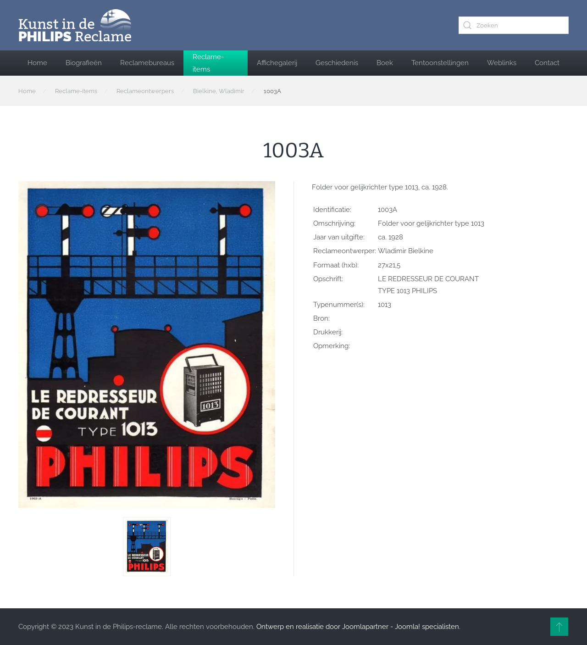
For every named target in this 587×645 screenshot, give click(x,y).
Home (37, 63)
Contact (547, 63)
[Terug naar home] (74, 25)
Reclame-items (208, 63)
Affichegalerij (277, 63)
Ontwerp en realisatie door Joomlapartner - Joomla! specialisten (357, 627)
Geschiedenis (337, 63)
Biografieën (84, 63)
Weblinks (501, 63)
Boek (385, 63)
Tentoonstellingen (440, 63)
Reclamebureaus (147, 63)
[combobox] (514, 25)
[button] (147, 546)
